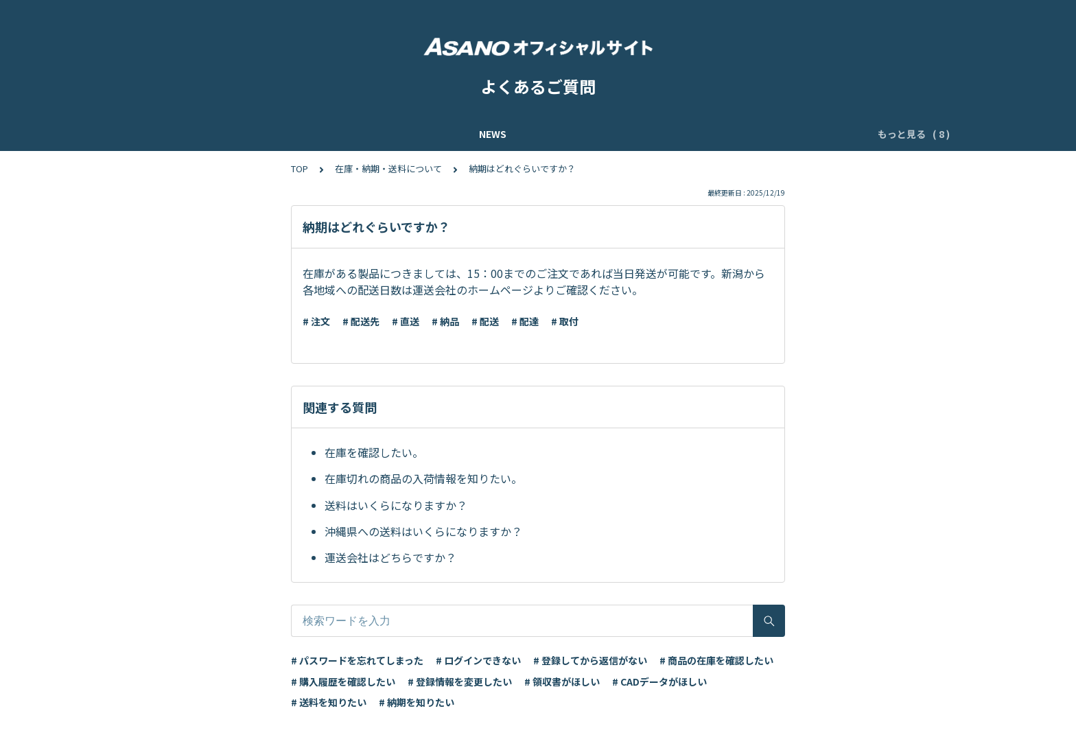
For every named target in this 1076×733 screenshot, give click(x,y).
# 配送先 (360, 321)
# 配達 (525, 321)
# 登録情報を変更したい (460, 681)
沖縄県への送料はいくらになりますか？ (423, 531)
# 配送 (485, 321)
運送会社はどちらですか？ (390, 557)
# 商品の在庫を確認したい (716, 660)
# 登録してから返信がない (590, 660)
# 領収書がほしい (562, 681)
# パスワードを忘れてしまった (357, 660)
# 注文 (316, 321)
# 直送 (405, 321)
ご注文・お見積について (761, 134)
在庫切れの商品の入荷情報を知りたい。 (423, 478)
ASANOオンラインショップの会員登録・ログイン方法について (552, 134)
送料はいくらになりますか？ (396, 505)
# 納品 (445, 321)
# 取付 (564, 321)
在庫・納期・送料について (388, 168)
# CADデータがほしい (659, 681)
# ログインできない (478, 660)
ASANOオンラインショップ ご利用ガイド (307, 134)
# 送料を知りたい (328, 702)
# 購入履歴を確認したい (343, 681)
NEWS (184, 134)
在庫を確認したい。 (374, 452)
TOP (299, 168)
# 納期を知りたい (416, 702)
